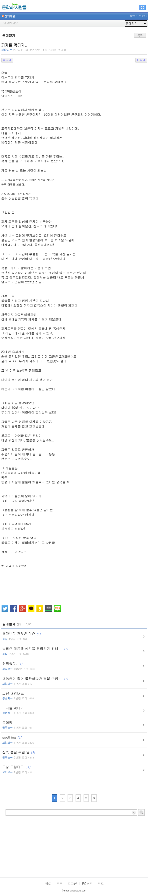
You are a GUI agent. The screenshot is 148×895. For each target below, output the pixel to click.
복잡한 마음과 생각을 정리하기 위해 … (35, 651)
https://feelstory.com (75, 890)
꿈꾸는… (7, 727)
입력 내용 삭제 (134, 812)
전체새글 (8, 16)
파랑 (5, 639)
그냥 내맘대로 (18, 695)
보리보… (7, 669)
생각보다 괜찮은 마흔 (21, 636)
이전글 (7, 60)
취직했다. (19, 666)
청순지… (7, 698)
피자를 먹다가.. (18, 710)
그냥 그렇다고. (18, 769)
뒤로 (48, 884)
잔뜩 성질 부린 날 (18, 754)
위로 (101, 884)
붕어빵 (18, 725)
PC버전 (87, 884)
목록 (140, 35)
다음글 (141, 60)
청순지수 (6, 50)
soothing (18, 740)
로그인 (72, 884)
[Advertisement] (74, 846)
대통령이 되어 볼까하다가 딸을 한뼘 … (35, 681)
